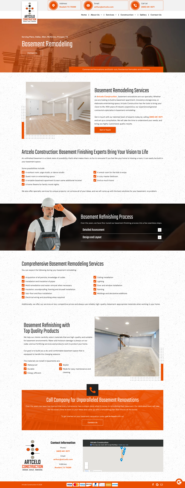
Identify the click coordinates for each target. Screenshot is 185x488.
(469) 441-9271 (148, 7)
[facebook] (153, 484)
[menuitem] (84, 15)
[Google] (157, 484)
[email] (161, 484)
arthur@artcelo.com (104, 7)
